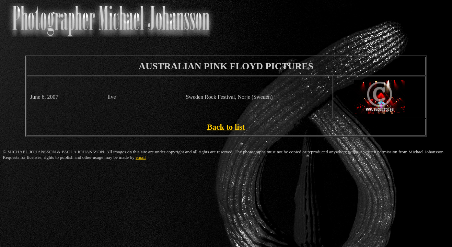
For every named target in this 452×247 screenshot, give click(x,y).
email (141, 157)
